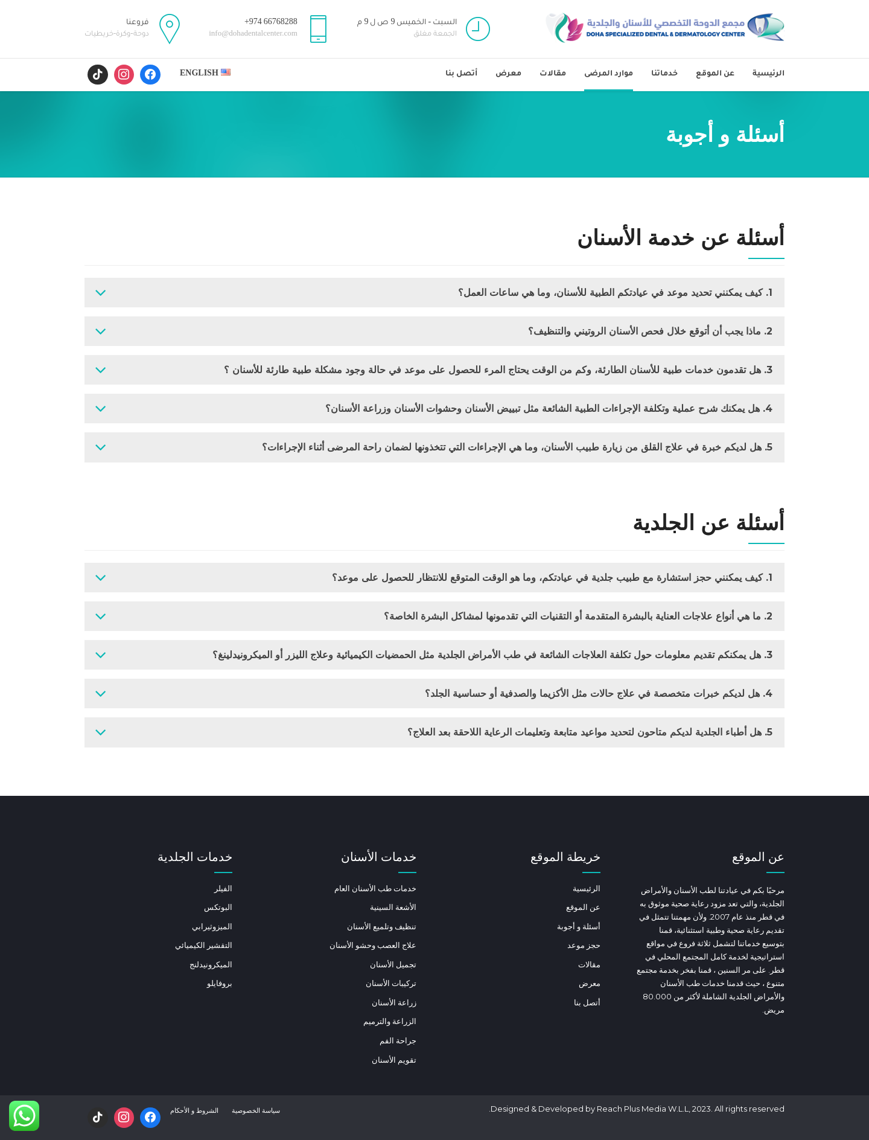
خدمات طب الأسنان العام (375, 888)
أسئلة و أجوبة (578, 926)
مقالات (553, 74)
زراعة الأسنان (394, 1002)
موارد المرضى (608, 74)
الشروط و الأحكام (194, 1110)
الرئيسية (769, 74)
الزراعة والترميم (389, 1021)
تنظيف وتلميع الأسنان (381, 926)
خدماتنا (664, 74)
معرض (508, 74)
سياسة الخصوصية (256, 1110)
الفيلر (223, 888)
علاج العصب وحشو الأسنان (372, 945)
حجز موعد (583, 945)
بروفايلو (219, 983)
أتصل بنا (461, 74)
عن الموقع (715, 74)
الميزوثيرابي (212, 926)
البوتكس (218, 907)
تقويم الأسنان (394, 1060)
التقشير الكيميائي (203, 945)
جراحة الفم (398, 1040)
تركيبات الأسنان (391, 983)
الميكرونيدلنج (210, 964)
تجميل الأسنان (393, 964)
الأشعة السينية (393, 907)
